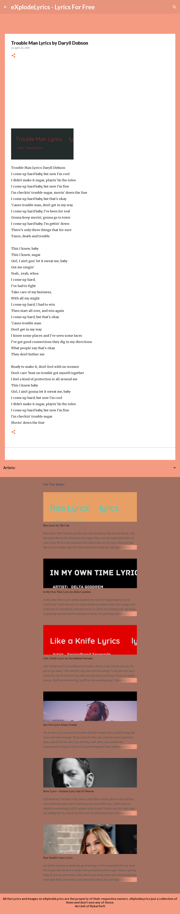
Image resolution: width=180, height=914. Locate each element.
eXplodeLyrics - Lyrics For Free (53, 7)
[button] (13, 55)
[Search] (174, 7)
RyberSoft (97, 906)
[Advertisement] (90, 92)
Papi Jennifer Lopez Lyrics (58, 857)
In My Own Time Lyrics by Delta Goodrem (67, 591)
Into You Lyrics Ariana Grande (60, 724)
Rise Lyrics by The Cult (56, 525)
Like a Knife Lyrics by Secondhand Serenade (68, 658)
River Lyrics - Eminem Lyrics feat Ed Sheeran (68, 791)
